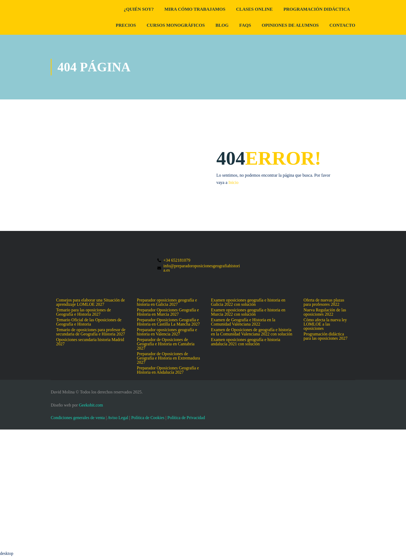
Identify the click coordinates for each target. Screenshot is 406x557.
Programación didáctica (316, 9)
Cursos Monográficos (176, 25)
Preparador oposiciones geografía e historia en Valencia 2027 (167, 332)
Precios (126, 25)
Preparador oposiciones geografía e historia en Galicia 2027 (167, 302)
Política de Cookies (147, 417)
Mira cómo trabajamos (194, 9)
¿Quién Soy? (139, 9)
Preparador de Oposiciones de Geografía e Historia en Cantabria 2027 (165, 344)
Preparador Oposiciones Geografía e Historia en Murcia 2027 (168, 312)
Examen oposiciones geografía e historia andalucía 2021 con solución (245, 342)
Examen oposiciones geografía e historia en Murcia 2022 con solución (248, 312)
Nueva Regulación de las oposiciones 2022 (324, 312)
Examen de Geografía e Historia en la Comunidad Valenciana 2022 (243, 322)
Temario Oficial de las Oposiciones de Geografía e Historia (89, 322)
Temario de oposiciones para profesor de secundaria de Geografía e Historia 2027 (91, 332)
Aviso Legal (117, 417)
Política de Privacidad (186, 417)
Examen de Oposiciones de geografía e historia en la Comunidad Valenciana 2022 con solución (251, 332)
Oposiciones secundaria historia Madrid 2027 (90, 342)
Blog (222, 25)
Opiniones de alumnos (290, 25)
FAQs (245, 25)
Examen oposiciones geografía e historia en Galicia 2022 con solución (248, 302)
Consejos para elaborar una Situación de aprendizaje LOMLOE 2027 (90, 302)
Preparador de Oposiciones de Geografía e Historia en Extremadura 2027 (168, 358)
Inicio (233, 182)
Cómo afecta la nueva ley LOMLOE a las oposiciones (325, 324)
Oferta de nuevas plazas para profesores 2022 (323, 302)
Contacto (342, 25)
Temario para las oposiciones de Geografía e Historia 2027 (83, 312)
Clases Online (254, 9)
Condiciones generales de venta (78, 417)
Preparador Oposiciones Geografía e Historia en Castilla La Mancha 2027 (168, 322)
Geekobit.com (91, 405)
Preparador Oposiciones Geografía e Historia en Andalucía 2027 (168, 370)
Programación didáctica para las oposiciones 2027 (325, 336)
